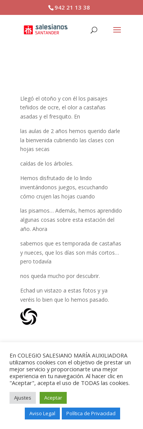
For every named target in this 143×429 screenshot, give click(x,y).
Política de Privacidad (91, 413)
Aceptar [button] (53, 397)
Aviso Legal (42, 413)
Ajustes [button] (22, 397)
